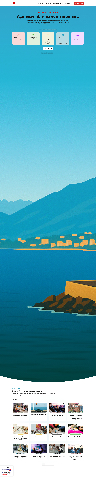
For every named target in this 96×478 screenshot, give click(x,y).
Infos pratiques (67, 3)
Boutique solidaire (79, 3)
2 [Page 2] (46, 462)
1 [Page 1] (43, 462)
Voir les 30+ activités (47, 53)
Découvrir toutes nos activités (48, 467)
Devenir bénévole (48, 48)
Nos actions (48, 3)
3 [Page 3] (49, 462)
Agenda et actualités (58, 3)
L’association (40, 3)
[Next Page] (52, 462)
